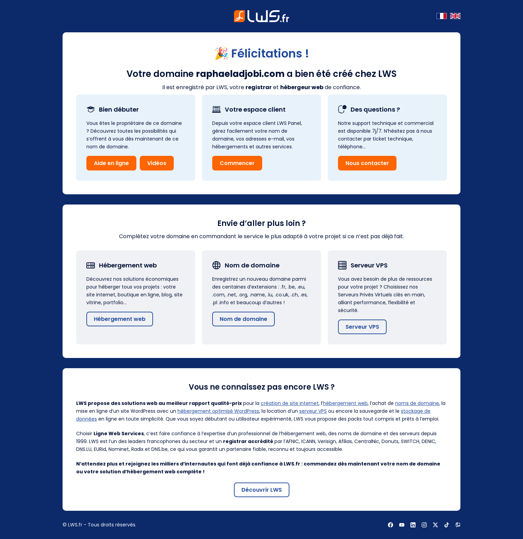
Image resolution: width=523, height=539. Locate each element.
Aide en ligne (111, 163)
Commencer (237, 163)
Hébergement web (120, 319)
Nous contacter (367, 163)
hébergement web (345, 403)
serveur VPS (313, 411)
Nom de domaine (243, 319)
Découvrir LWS (261, 490)
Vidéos (156, 163)
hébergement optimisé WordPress (218, 411)
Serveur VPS (362, 327)
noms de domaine (417, 403)
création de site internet (290, 403)
